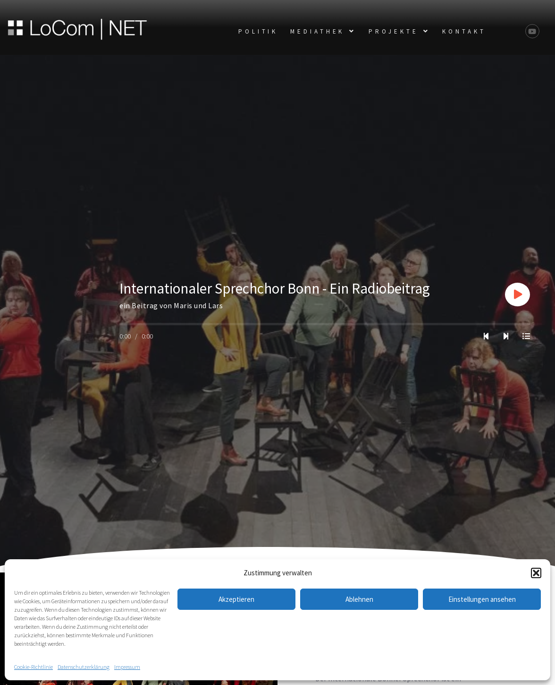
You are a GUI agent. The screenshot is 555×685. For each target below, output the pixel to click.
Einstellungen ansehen (482, 599)
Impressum (127, 666)
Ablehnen (359, 599)
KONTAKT (464, 31)
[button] (536, 573)
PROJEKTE (399, 31)
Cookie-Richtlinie (33, 666)
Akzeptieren (236, 599)
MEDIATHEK (323, 31)
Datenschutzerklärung (83, 666)
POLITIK (258, 31)
